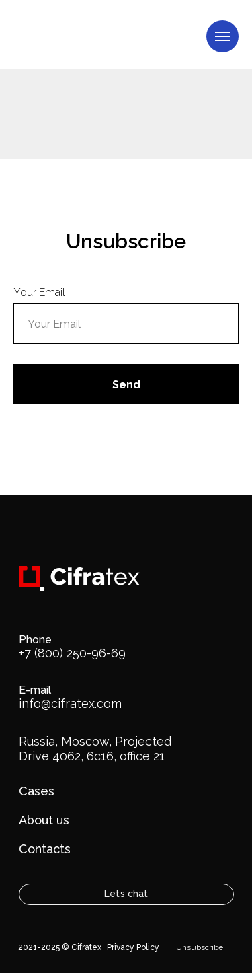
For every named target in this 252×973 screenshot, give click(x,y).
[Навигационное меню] (222, 36)
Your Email (39, 292)
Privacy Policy (133, 947)
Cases (36, 791)
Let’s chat (126, 893)
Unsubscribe (199, 947)
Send (126, 384)
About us (44, 820)
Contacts (45, 849)
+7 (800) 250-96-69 (72, 653)
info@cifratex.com (70, 703)
